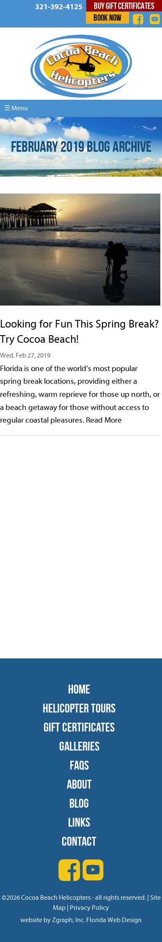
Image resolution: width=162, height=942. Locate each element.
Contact (79, 841)
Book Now (107, 17)
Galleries (79, 746)
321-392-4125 (58, 7)
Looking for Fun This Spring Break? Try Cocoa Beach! (79, 331)
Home (79, 689)
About (79, 784)
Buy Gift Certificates (124, 6)
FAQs (79, 765)
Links (79, 822)
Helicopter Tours (79, 708)
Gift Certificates (79, 727)
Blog (79, 803)
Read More (104, 420)
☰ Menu (16, 108)
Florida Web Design (114, 920)
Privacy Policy (89, 908)
